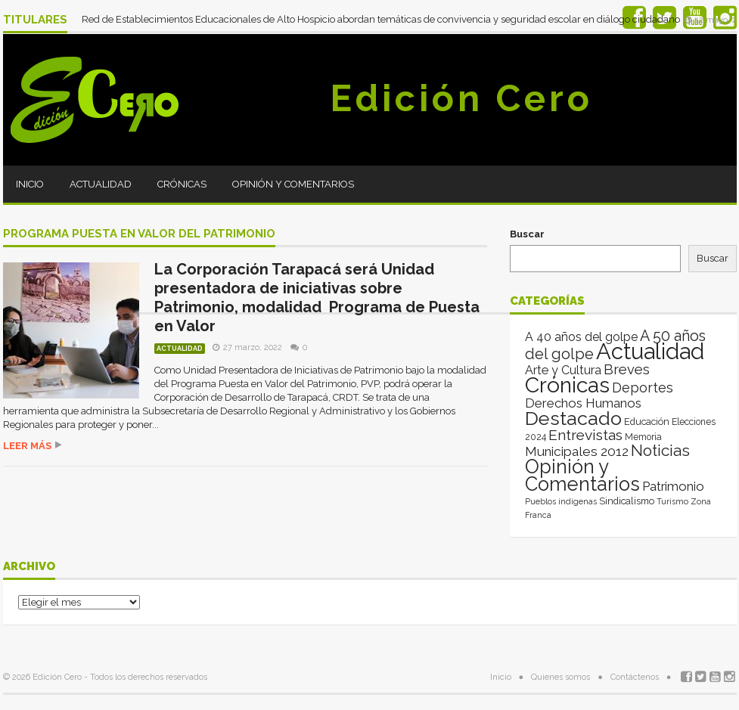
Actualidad (101, 184)
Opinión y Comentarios (293, 184)
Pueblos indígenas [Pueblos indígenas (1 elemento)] (561, 501)
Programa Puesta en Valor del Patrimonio (139, 234)
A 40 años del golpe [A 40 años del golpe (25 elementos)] (581, 337)
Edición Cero (461, 98)
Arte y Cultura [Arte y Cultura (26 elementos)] (563, 370)
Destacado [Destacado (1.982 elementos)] (573, 418)
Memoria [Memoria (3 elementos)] (643, 437)
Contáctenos (634, 677)
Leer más (27, 446)
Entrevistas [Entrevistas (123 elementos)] (585, 435)
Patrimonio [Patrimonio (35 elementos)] (673, 486)
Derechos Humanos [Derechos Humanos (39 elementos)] (583, 403)
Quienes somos (560, 677)
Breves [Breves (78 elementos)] (627, 369)
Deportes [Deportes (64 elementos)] (642, 387)
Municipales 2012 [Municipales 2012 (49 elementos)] (577, 451)
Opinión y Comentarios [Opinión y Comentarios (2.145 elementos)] (582, 475)
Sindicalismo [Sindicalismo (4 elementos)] (626, 501)
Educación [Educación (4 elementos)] (646, 421)
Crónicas (181, 184)
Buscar (527, 234)
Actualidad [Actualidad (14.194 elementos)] (650, 351)
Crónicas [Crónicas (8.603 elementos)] (567, 385)
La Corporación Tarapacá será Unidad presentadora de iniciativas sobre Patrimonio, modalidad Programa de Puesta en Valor (317, 297)
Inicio (30, 184)
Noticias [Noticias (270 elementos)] (660, 450)
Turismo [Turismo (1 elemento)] (672, 501)
